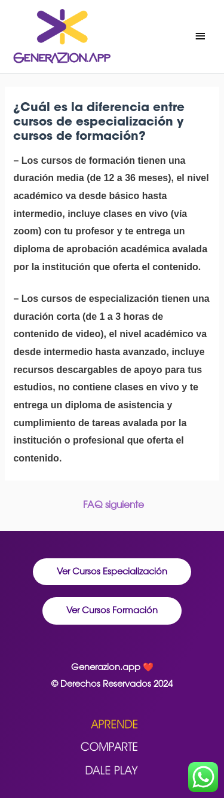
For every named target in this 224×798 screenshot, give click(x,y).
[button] (112, 572)
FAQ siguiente (113, 504)
